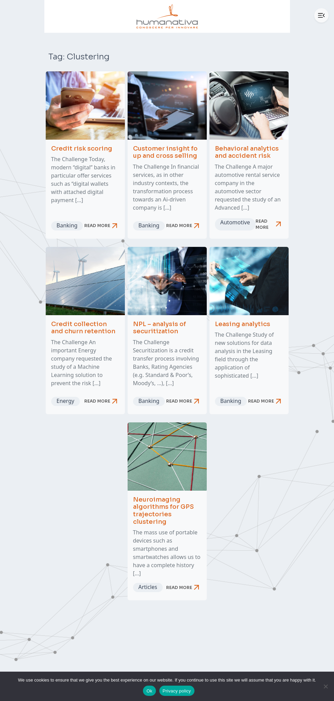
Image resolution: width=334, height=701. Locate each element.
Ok (149, 690)
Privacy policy (177, 690)
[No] (325, 686)
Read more (101, 225)
